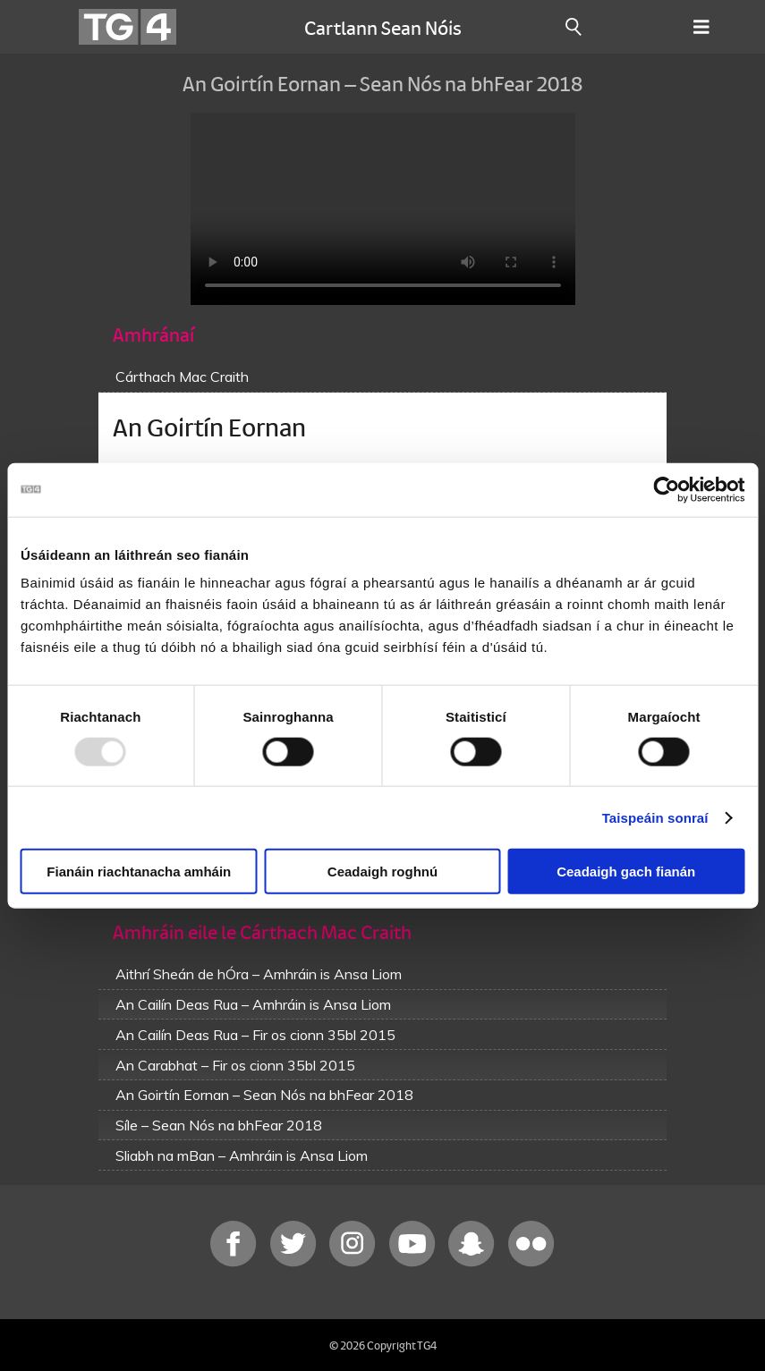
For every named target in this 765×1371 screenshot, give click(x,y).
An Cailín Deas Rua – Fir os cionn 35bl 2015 (255, 1035)
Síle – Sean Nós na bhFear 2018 (218, 1125)
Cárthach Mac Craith (182, 376)
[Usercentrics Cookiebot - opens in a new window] (666, 489)
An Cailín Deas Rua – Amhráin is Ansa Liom (253, 1004)
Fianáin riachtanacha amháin (139, 871)
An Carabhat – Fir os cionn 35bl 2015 (235, 1065)
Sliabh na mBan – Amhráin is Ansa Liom (241, 1155)
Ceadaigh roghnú (382, 871)
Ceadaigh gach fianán (626, 871)
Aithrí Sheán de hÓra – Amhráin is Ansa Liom (258, 974)
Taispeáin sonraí (655, 817)
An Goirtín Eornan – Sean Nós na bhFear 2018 (264, 1095)
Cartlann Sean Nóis (383, 27)
